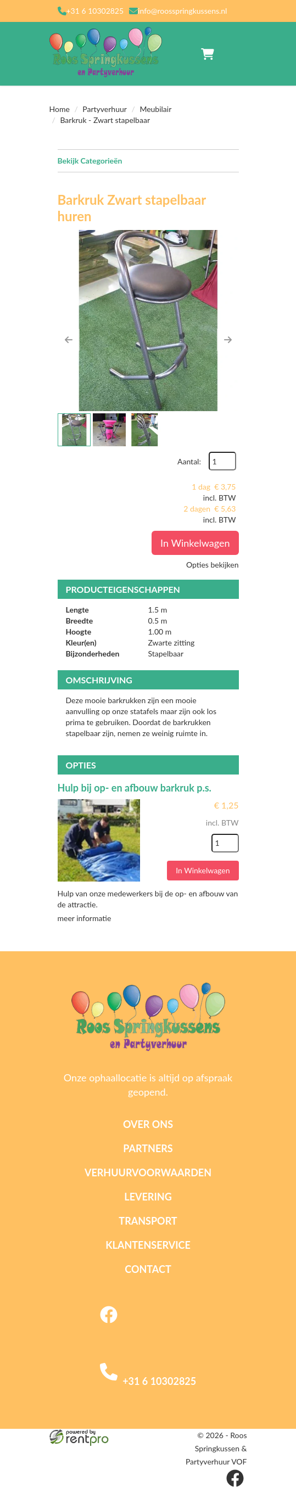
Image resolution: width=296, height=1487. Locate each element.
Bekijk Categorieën (148, 160)
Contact (148, 1269)
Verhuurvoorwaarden (148, 1172)
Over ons (148, 1124)
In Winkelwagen (195, 543)
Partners (147, 1148)
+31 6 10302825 (95, 10)
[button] (69, 340)
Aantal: (189, 461)
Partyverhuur (104, 109)
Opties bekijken (212, 564)
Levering (147, 1197)
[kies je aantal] (225, 843)
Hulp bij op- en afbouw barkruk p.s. (134, 788)
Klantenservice (148, 1245)
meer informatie (84, 918)
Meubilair (155, 109)
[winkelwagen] (207, 54)
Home (59, 109)
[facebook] (109, 1324)
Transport (148, 1221)
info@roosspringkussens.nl (182, 10)
